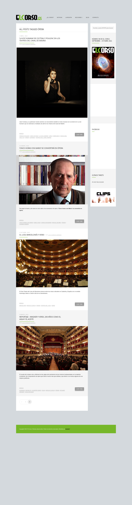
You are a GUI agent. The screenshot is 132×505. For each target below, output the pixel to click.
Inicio (20, 27)
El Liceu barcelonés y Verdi (31, 235)
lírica (50, 136)
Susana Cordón (24, 224)
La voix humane (43, 136)
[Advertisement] (66, 6)
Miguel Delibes (56, 222)
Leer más (79, 134)
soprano (32, 137)
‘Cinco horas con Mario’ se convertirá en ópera (41, 148)
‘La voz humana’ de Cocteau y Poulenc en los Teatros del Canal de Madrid (39, 39)
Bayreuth (28, 390)
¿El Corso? (50, 17)
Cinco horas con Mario (26, 222)
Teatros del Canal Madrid (43, 137)
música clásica (31, 305)
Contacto (95, 17)
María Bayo (56, 136)
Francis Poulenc (24, 136)
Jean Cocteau (34, 136)
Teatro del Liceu (46, 305)
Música (21, 133)
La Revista (68, 17)
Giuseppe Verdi (36, 390)
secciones (78, 17)
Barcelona (22, 305)
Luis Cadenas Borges (28, 44)
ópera (27, 137)
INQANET (67, 429)
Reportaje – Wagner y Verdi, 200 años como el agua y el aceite (40, 318)
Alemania (22, 390)
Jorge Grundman (46, 222)
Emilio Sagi (37, 222)
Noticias (59, 17)
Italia (43, 390)
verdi (53, 305)
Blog (87, 17)
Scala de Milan (29, 392)
